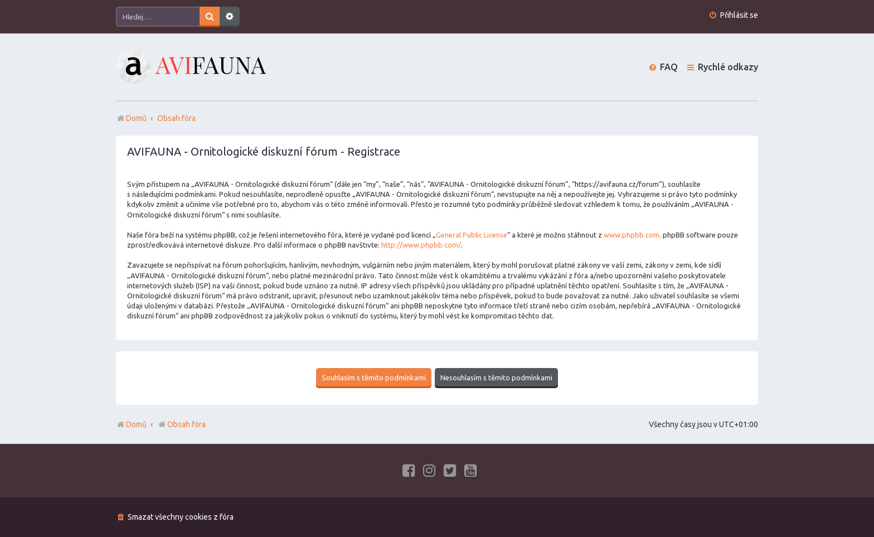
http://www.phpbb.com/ (421, 245)
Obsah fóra (181, 424)
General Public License (471, 235)
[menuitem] (733, 15)
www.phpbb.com (631, 235)
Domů (136, 424)
